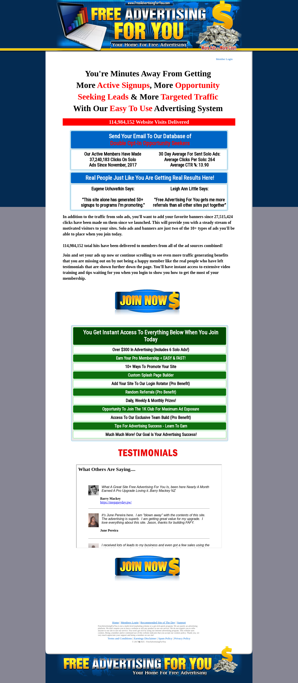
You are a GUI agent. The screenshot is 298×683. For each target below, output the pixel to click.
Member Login (224, 59)
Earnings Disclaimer (145, 638)
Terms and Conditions (120, 638)
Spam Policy (165, 638)
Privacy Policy (182, 638)
